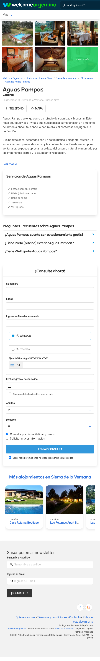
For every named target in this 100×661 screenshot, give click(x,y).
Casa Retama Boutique (24, 522)
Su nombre (12, 283)
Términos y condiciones (52, 617)
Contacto (75, 617)
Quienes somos (25, 617)
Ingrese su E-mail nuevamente (22, 316)
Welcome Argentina (17, 628)
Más (5, 14)
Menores (11, 419)
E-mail (9, 299)
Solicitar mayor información (25, 438)
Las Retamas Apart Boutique (68, 522)
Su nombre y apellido (18, 557)
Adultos (10, 403)
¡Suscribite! (19, 593)
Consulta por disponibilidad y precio (30, 434)
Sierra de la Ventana (64, 628)
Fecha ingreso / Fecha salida (22, 379)
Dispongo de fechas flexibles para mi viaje (31, 394)
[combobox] (16, 365)
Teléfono (25, 349)
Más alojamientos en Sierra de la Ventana (50, 477)
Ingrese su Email (16, 574)
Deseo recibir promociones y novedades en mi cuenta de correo (41, 457)
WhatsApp (25, 335)
